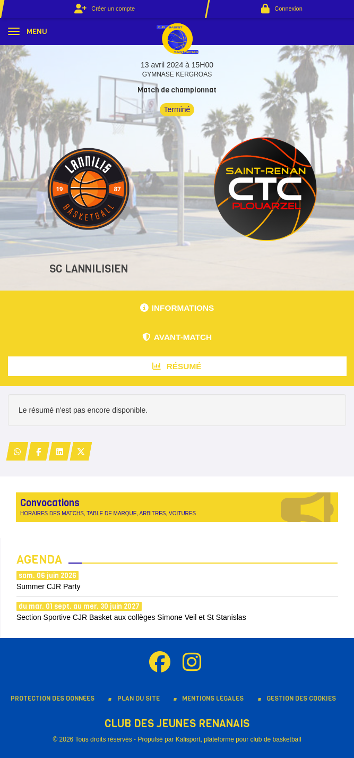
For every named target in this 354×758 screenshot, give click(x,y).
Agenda (39, 559)
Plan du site (138, 698)
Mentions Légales (213, 698)
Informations (177, 307)
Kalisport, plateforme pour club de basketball (238, 739)
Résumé (176, 366)
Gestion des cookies (301, 698)
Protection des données (52, 698)
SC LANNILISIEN (88, 269)
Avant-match (177, 337)
